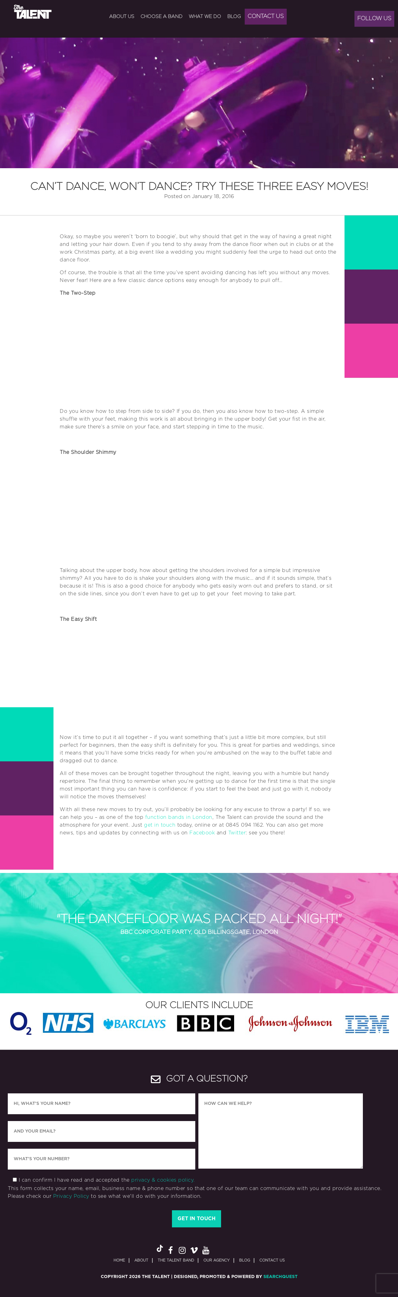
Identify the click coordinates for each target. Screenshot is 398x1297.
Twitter (237, 832)
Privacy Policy (71, 1196)
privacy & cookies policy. (163, 1180)
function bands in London (178, 817)
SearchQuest (280, 1277)
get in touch (159, 825)
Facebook (202, 832)
